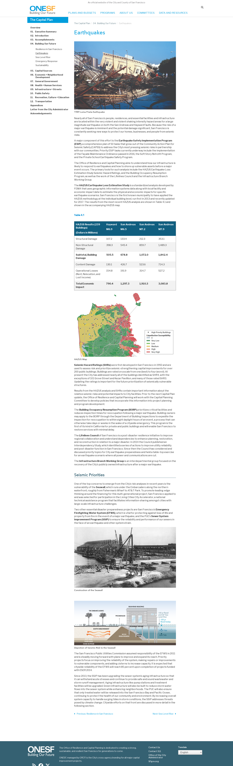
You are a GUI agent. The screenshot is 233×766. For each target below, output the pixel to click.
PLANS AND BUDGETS (82, 12)
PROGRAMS (107, 12)
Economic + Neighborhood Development (48, 76)
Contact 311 (154, 751)
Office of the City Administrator (157, 756)
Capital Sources (43, 70)
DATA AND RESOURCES (173, 12)
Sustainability (42, 65)
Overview (37, 27)
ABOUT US (126, 12)
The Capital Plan (82, 23)
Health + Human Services (48, 85)
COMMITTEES (146, 12)
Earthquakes (42, 53)
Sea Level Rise (43, 57)
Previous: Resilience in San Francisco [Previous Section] (93, 713)
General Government (46, 81)
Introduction (41, 35)
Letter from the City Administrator (51, 109)
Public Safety (41, 93)
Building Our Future (45, 43)
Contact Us (154, 747)
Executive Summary (45, 31)
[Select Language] (190, 752)
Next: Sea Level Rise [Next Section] (164, 713)
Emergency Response (47, 61)
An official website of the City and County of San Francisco (116, 2)
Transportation (43, 101)
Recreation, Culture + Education (51, 97)
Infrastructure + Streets (48, 89)
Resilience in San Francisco (49, 49)
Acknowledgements (43, 113)
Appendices (38, 105)
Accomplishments (44, 39)
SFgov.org (153, 761)
